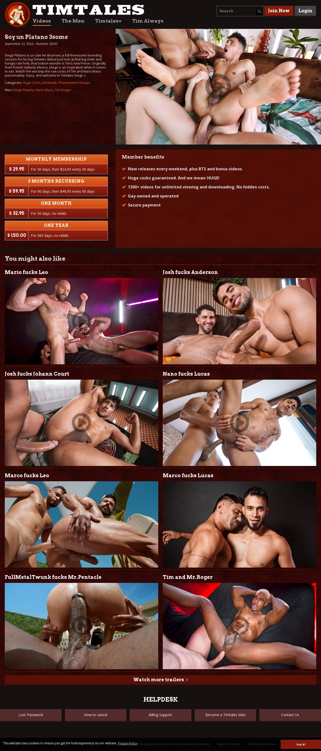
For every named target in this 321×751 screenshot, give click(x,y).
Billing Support (160, 714)
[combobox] (240, 11)
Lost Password (31, 714)
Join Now (279, 10)
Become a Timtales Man (225, 714)
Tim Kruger (63, 90)
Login (305, 10)
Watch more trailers (158, 679)
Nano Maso (44, 90)
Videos (42, 21)
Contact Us (290, 714)
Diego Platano (23, 90)
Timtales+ (108, 21)
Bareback (49, 82)
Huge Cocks (32, 82)
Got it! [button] (300, 744)
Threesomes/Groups (74, 82)
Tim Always (148, 21)
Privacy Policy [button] (127, 743)
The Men (73, 21)
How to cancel (95, 714)
